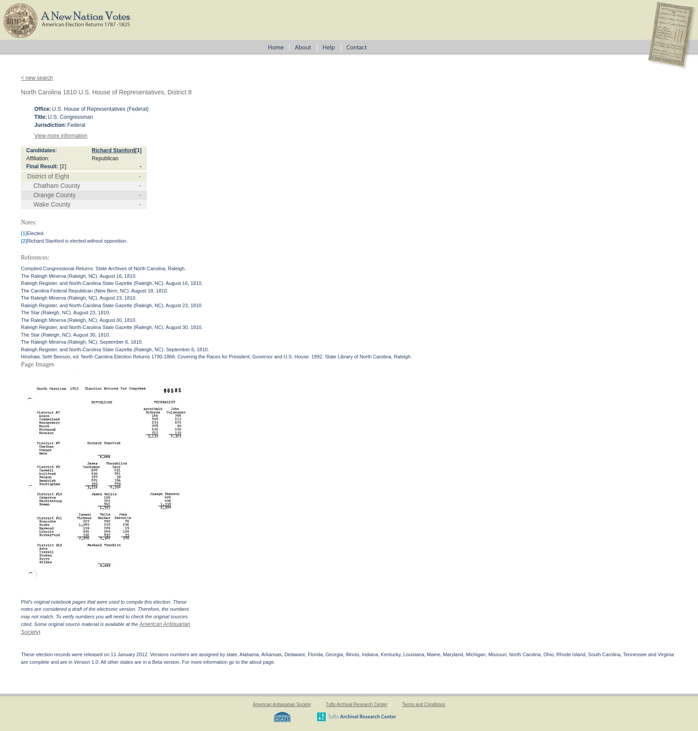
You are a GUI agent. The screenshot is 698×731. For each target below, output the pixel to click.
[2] (63, 166)
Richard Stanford (113, 150)
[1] (138, 150)
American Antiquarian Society (282, 704)
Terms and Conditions (423, 704)
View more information (60, 136)
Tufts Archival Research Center (356, 704)
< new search (37, 78)
